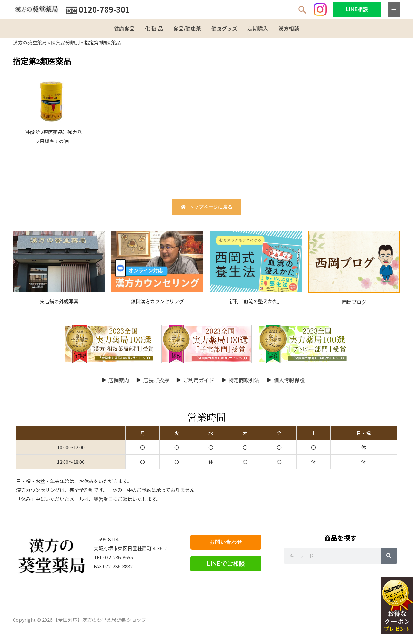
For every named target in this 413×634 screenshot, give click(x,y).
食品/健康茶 (187, 28)
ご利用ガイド (198, 380)
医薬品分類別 (65, 42)
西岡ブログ (354, 301)
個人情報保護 (289, 380)
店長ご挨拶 (156, 380)
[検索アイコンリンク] (302, 10)
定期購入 (257, 28)
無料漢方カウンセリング (157, 301)
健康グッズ (224, 28)
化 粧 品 (154, 28)
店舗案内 (118, 380)
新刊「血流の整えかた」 (255, 301)
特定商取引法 (243, 380)
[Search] (389, 556)
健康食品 (124, 28)
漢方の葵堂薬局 (30, 42)
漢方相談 (288, 28)
